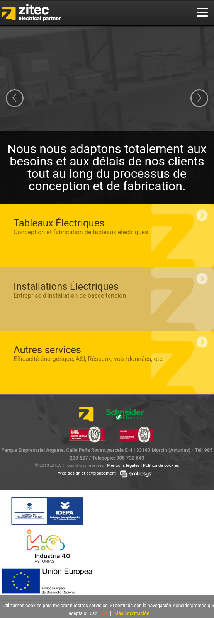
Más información (131, 613)
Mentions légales (123, 465)
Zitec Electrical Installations (37, 13)
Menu (202, 12)
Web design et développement (87, 473)
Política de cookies (161, 465)
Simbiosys (136, 474)
